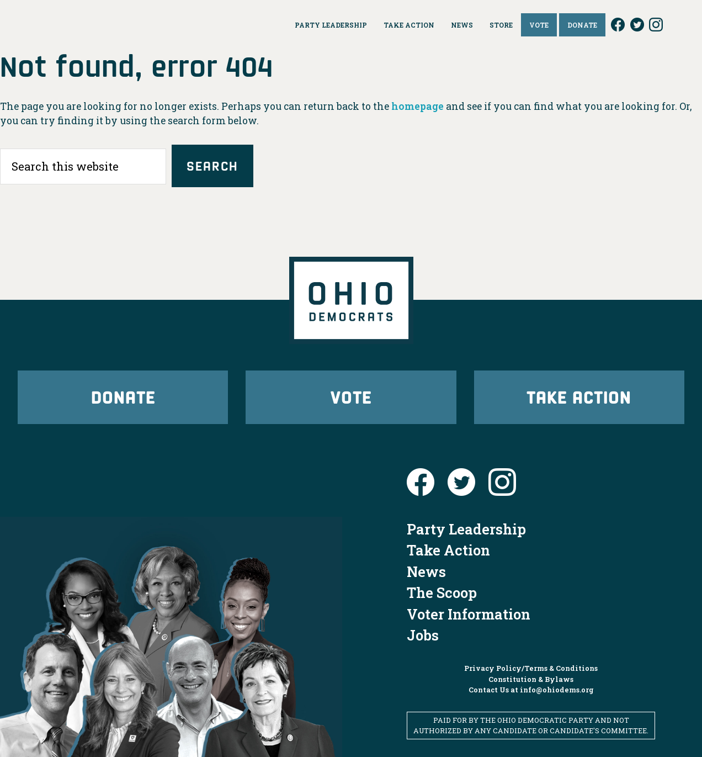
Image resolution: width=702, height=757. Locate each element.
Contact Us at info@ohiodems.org (531, 689)
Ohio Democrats (108, 25)
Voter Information (468, 614)
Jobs (423, 635)
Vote (351, 397)
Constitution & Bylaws (530, 679)
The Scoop (442, 592)
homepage (417, 106)
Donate (123, 397)
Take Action (578, 397)
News (426, 571)
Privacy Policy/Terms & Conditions (531, 668)
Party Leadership (466, 529)
